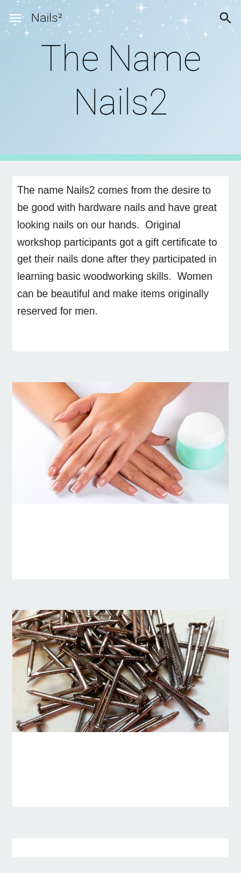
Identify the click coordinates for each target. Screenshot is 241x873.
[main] (120, 81)
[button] (15, 17)
